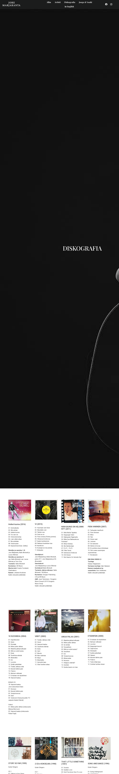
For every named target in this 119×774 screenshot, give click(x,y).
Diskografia (69, 2)
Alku (49, 2)
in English (69, 6)
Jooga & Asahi (85, 2)
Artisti (58, 2)
